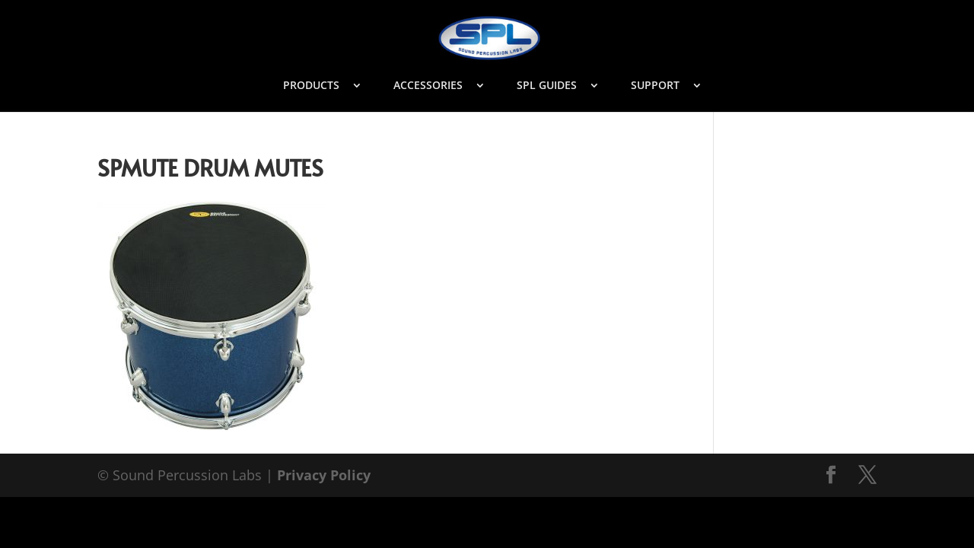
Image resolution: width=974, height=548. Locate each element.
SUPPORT (655, 86)
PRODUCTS (311, 86)
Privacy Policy (324, 475)
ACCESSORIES (428, 86)
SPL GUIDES (547, 86)
